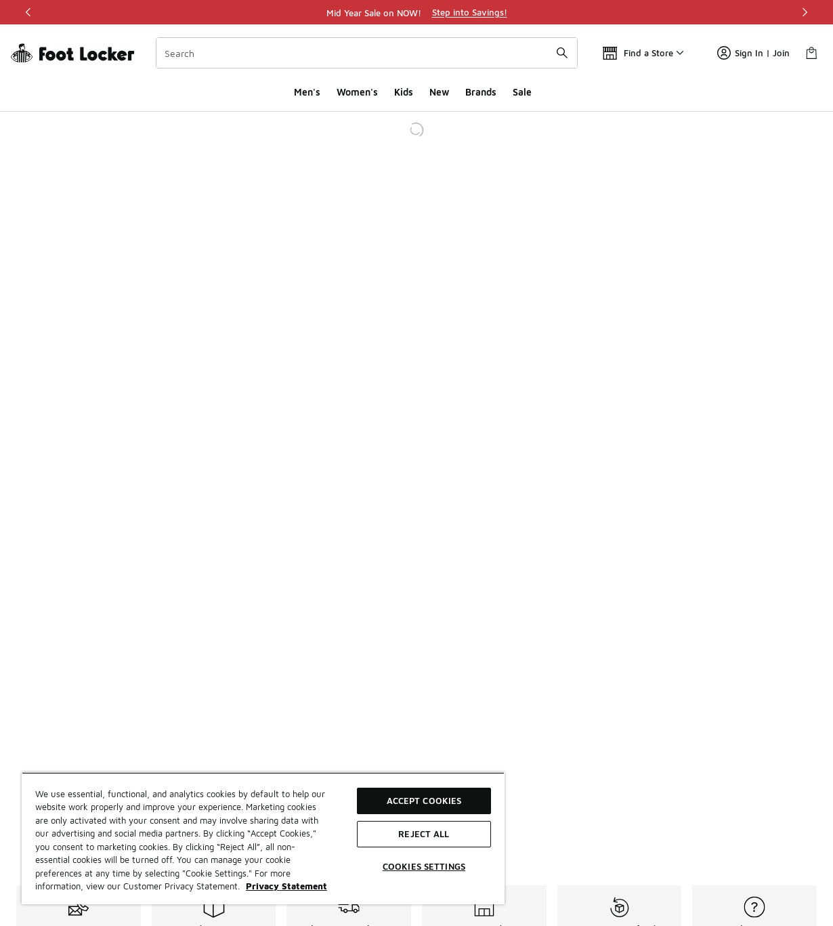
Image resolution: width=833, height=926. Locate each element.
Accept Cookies (424, 800)
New (439, 92)
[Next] (804, 12)
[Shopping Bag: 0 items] (811, 52)
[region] (416, 12)
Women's (357, 92)
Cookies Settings (424, 866)
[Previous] (28, 12)
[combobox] (366, 53)
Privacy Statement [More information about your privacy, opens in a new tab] (286, 886)
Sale (522, 92)
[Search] (366, 53)
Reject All (423, 833)
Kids (403, 92)
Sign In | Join (753, 53)
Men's (307, 92)
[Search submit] (562, 53)
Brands (480, 92)
